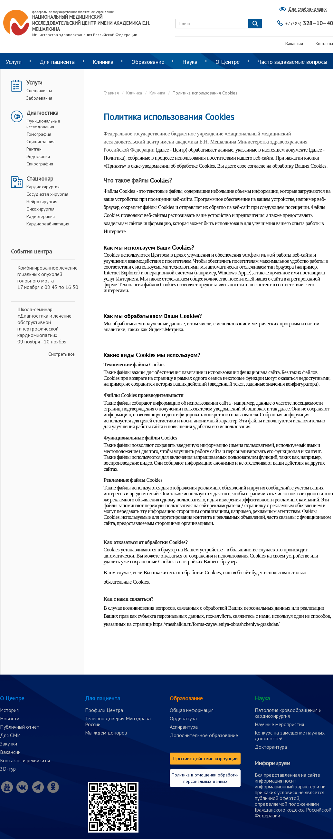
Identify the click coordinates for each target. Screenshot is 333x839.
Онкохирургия (40, 209)
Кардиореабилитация (47, 224)
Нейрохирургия (41, 201)
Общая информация (192, 710)
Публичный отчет (19, 727)
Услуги (34, 82)
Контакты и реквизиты (25, 760)
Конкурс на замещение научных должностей (290, 735)
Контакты (324, 43)
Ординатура (183, 718)
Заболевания (39, 98)
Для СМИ (10, 735)
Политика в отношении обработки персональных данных (205, 778)
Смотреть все (61, 354)
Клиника (103, 61)
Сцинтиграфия (40, 141)
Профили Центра (104, 710)
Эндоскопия (38, 156)
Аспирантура (184, 727)
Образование (147, 61)
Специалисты (39, 91)
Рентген (34, 149)
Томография (38, 134)
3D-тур (8, 768)
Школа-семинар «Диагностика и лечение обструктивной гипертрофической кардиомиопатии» (44, 322)
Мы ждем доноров (106, 732)
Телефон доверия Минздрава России (118, 721)
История (9, 710)
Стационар (39, 178)
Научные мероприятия (279, 724)
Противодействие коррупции (205, 758)
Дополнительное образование (204, 735)
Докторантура (271, 747)
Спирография (39, 164)
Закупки (8, 743)
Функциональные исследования (43, 124)
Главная (111, 93)
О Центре (227, 61)
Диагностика (42, 112)
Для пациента (57, 61)
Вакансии (294, 43)
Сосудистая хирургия (47, 194)
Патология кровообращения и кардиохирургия (288, 713)
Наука (189, 61)
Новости (9, 718)
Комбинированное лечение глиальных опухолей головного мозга (47, 274)
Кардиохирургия (43, 187)
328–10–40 (309, 23)
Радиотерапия (40, 216)
